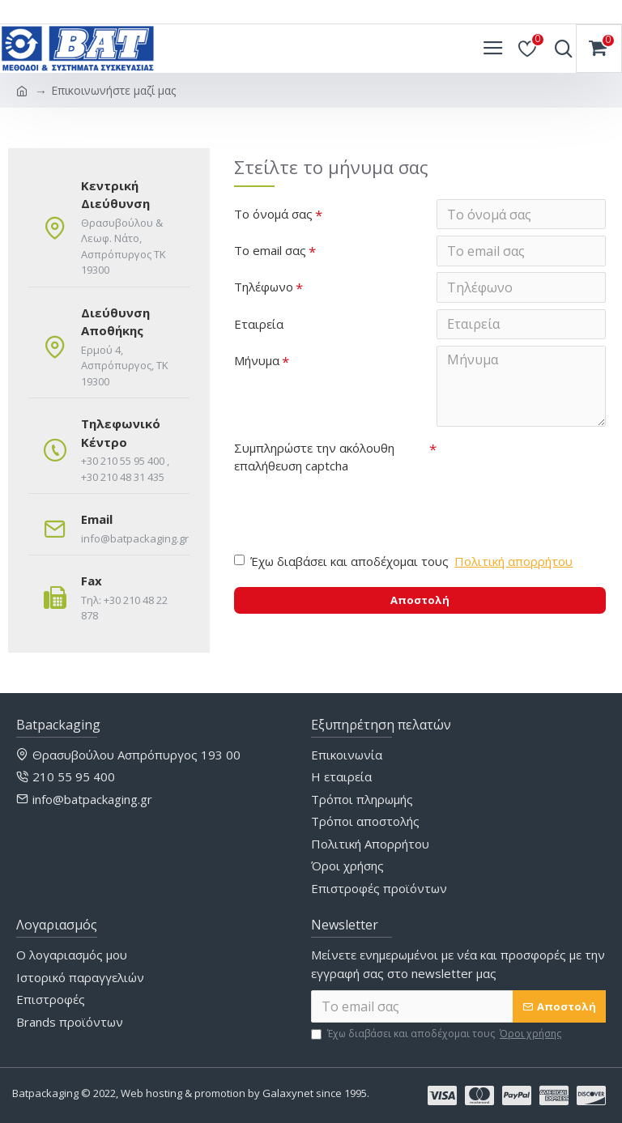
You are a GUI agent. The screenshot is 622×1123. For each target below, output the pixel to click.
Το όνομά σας (273, 214)
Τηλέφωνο (263, 288)
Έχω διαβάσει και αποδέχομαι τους (404, 564)
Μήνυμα (256, 363)
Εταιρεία (258, 325)
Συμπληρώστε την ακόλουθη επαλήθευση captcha (314, 459)
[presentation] (347, 511)
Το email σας (270, 251)
